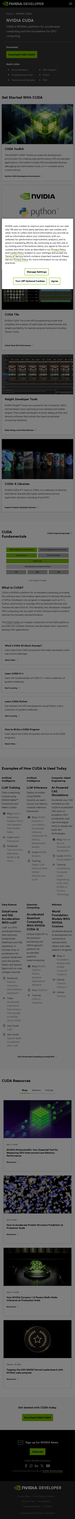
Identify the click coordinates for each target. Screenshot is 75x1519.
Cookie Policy (17, 253)
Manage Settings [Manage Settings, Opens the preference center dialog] (36, 271)
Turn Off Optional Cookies (30, 281)
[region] (37, 254)
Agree (54, 281)
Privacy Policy (58, 249)
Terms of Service (14, 256)
